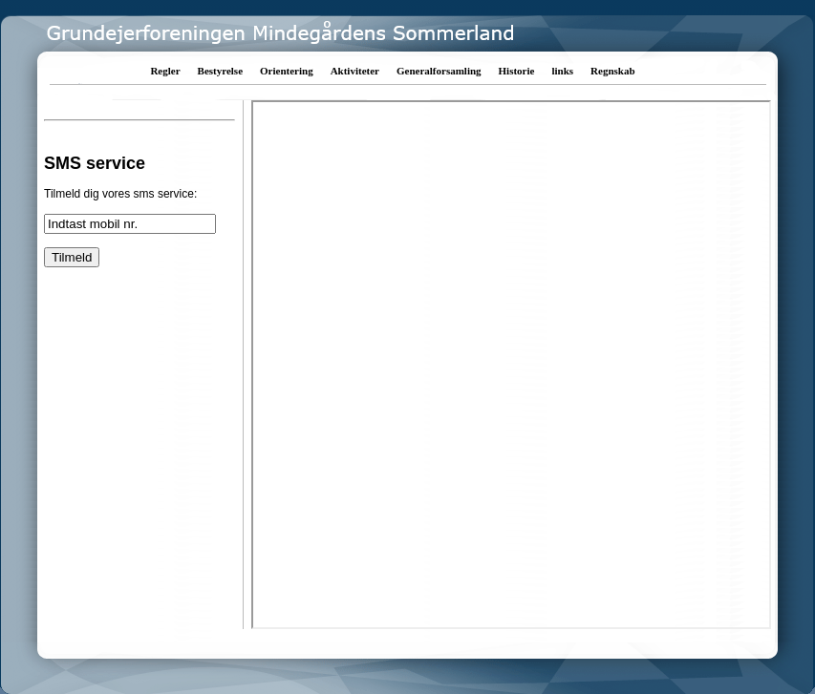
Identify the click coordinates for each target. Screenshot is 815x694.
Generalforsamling (439, 70)
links (562, 70)
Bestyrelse (220, 70)
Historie (517, 70)
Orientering (286, 70)
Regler (165, 70)
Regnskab (612, 70)
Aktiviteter (355, 70)
